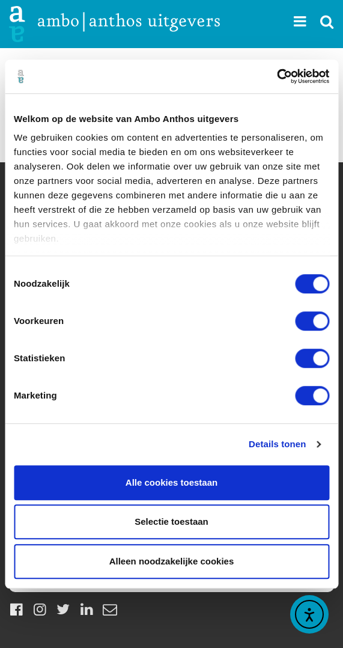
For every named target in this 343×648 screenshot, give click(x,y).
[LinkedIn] (86, 609)
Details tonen (277, 444)
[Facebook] (16, 609)
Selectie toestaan (171, 521)
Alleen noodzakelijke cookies (171, 561)
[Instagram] (39, 609)
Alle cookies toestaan (171, 482)
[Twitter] (63, 609)
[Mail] (110, 609)
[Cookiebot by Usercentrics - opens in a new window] (276, 76)
